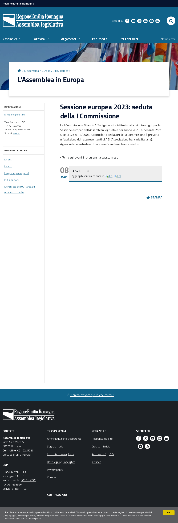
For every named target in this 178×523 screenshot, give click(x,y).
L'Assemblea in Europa (37, 71)
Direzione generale (14, 115)
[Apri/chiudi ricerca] (171, 20)
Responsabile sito (102, 439)
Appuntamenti (62, 71)
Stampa (156, 197)
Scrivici (106, 446)
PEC (24, 489)
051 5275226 (25, 450)
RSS (111, 454)
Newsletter (168, 39)
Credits (96, 446)
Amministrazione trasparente (64, 439)
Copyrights (69, 462)
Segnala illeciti (55, 446)
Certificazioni (57, 494)
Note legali (53, 462)
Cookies (51, 477)
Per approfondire (15, 150)
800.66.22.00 (28, 480)
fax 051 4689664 (13, 484)
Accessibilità (99, 454)
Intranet (96, 462)
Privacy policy (34, 519)
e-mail (16, 133)
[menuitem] (12, 38)
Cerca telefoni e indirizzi (17, 455)
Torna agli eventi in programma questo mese (89, 157)
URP (5, 465)
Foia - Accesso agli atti (60, 454)
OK (168, 512)
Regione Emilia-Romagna (18, 3)
